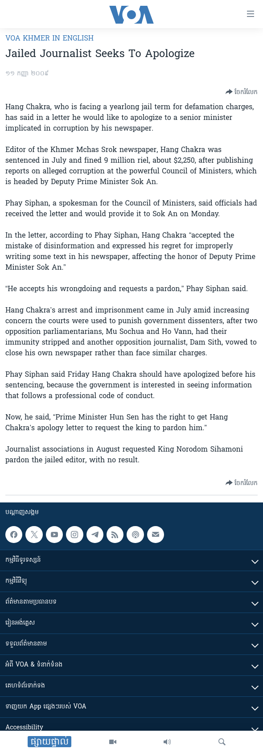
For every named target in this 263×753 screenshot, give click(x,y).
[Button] (242, 91)
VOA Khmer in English (49, 38)
